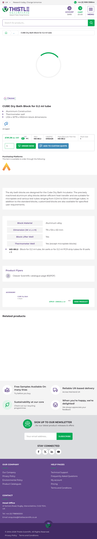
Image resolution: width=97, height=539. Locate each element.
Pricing (54, 487)
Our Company (9, 475)
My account (56, 483)
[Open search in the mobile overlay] (48, 22)
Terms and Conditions (61, 491)
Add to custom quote (53, 146)
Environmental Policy (12, 483)
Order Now (26, 146)
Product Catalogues (11, 487)
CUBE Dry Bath (22, 297)
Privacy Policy (8, 479)
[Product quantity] (9, 146)
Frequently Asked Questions (64, 479)
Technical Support (59, 475)
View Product (81, 302)
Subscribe (64, 439)
